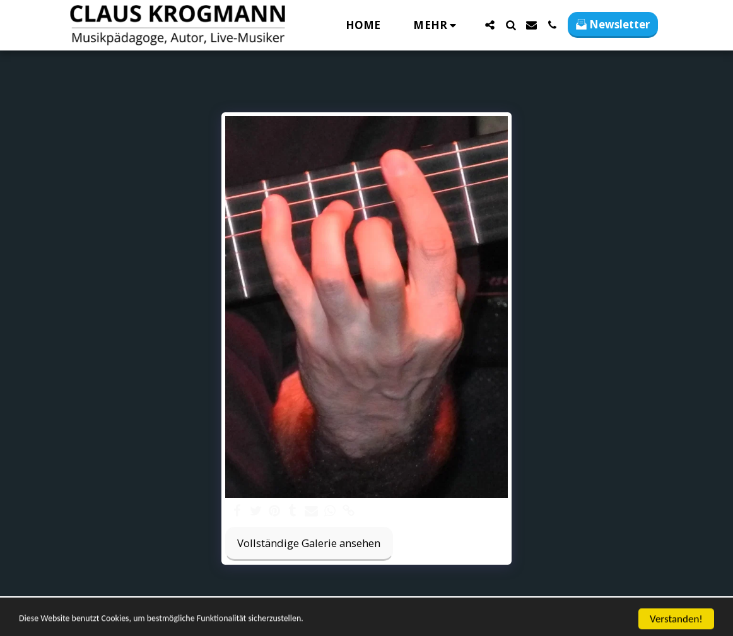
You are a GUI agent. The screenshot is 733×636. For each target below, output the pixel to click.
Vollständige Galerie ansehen (308, 543)
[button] (490, 25)
